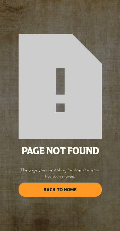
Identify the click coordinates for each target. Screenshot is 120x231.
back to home (60, 189)
